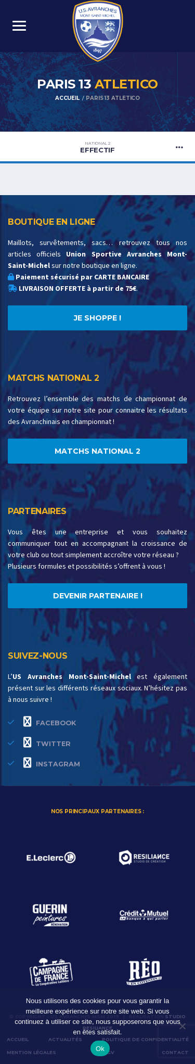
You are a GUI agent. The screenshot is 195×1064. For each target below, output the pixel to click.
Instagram (51, 763)
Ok (100, 1049)
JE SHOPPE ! (97, 318)
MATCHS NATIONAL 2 (97, 451)
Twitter (47, 742)
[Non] (182, 1026)
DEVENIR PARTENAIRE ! (97, 595)
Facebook (49, 721)
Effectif (97, 147)
